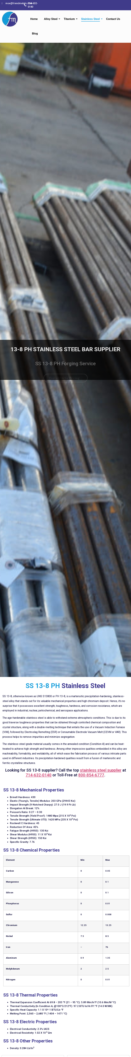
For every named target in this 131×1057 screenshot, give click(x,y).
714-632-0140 (39, 775)
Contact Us (113, 19)
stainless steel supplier (100, 770)
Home (34, 19)
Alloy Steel (51, 19)
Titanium (70, 19)
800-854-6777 (91, 775)
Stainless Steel (91, 19)
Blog (35, 33)
